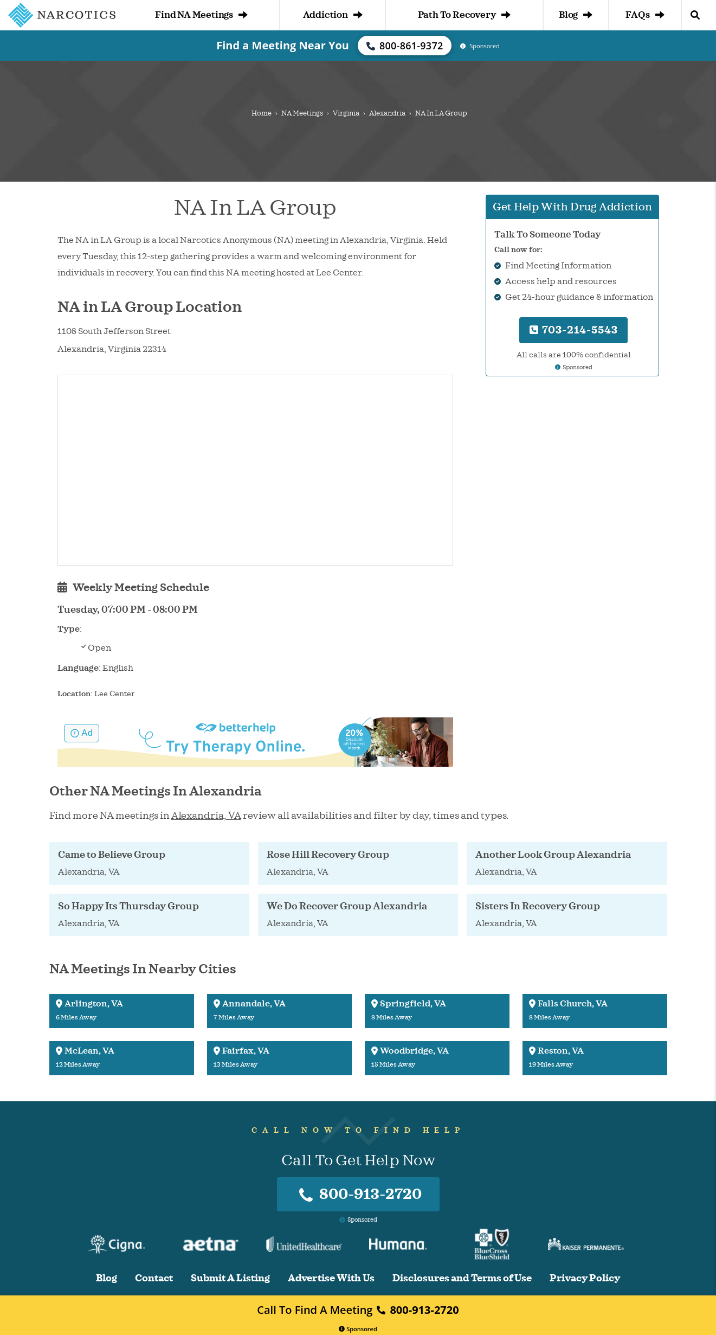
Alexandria (387, 113)
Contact (154, 1278)
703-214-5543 (574, 330)
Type (68, 629)
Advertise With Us (331, 1278)
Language (78, 668)
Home (261, 113)
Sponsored (358, 1329)
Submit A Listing (230, 1278)
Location (74, 694)
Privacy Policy (585, 1278)
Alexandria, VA (206, 815)
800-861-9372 (404, 45)
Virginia (346, 113)
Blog (575, 15)
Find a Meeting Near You (282, 45)
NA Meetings (302, 113)
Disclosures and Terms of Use (462, 1278)
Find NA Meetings (201, 15)
